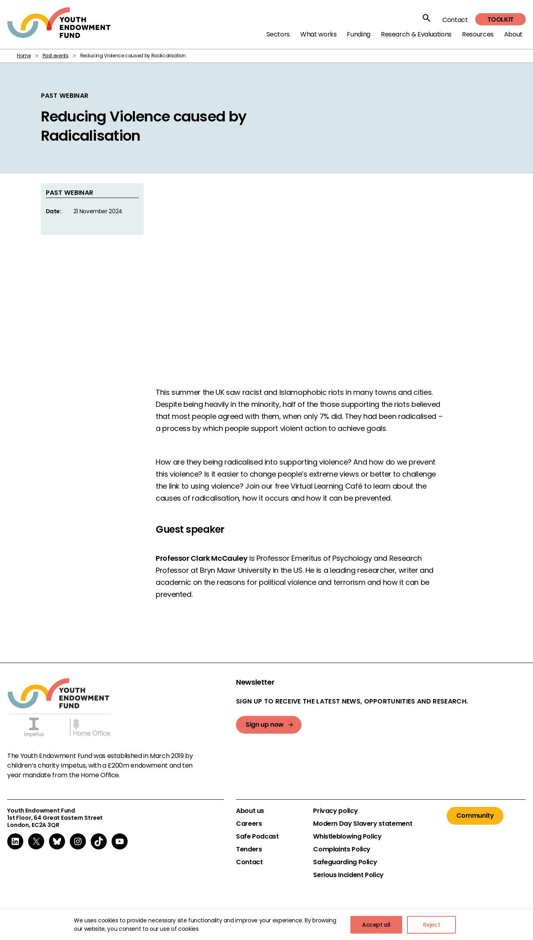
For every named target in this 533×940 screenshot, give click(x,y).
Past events (56, 55)
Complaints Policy (341, 849)
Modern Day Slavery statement (362, 824)
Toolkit (500, 19)
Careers (249, 824)
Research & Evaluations (416, 34)
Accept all (376, 925)
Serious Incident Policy (348, 875)
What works (318, 34)
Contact (455, 19)
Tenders (249, 849)
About (513, 34)
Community (475, 815)
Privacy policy (335, 811)
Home (24, 55)
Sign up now (265, 724)
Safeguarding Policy (345, 862)
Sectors (278, 34)
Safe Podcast (257, 837)
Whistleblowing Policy (347, 837)
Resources (478, 34)
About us (250, 811)
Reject (431, 925)
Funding (358, 34)
